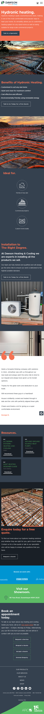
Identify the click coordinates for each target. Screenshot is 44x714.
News (22, 680)
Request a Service (22, 639)
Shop (22, 684)
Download (7, 454)
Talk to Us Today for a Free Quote (16, 104)
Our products (22, 669)
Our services (22, 673)
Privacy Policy (27, 695)
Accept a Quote (22, 651)
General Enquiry (22, 657)
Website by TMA (22, 700)
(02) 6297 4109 (27, 625)
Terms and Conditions (18, 695)
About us (22, 677)
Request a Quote (9, 556)
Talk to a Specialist (10, 33)
